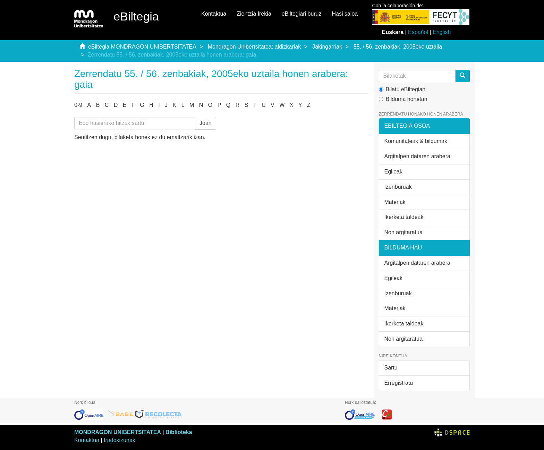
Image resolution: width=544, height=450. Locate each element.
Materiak (395, 202)
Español (418, 32)
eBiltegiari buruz (302, 14)
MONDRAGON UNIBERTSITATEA (117, 432)
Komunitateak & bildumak (415, 141)
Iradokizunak (119, 440)
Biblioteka (178, 432)
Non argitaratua (403, 232)
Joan (205, 123)
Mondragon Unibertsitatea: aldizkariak (254, 47)
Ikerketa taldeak (404, 217)
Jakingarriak (327, 47)
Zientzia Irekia (254, 14)
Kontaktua (213, 14)
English (442, 32)
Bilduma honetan (403, 99)
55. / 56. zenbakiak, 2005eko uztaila (398, 47)
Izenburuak (398, 187)
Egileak (393, 172)
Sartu (391, 368)
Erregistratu (398, 383)
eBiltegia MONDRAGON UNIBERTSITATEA (142, 47)
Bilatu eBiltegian (402, 89)
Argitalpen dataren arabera (417, 156)
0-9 (78, 105)
